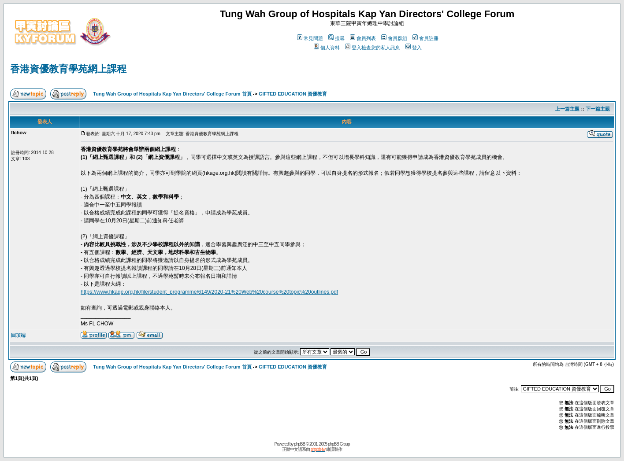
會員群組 (394, 38)
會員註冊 (425, 38)
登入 (413, 47)
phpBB (299, 444)
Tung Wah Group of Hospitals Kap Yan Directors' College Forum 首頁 (172, 93)
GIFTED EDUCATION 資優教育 (293, 93)
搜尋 (336, 38)
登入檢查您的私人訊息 (372, 47)
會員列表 (363, 38)
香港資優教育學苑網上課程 (68, 68)
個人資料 (327, 47)
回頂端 (18, 335)
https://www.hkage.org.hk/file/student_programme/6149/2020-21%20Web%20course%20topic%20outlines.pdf (209, 292)
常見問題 (310, 38)
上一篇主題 (567, 108)
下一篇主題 (598, 108)
